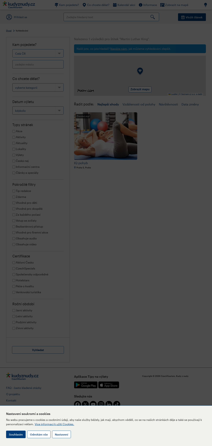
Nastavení (61, 434)
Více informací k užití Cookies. (54, 424)
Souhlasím (16, 434)
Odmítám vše (39, 434)
